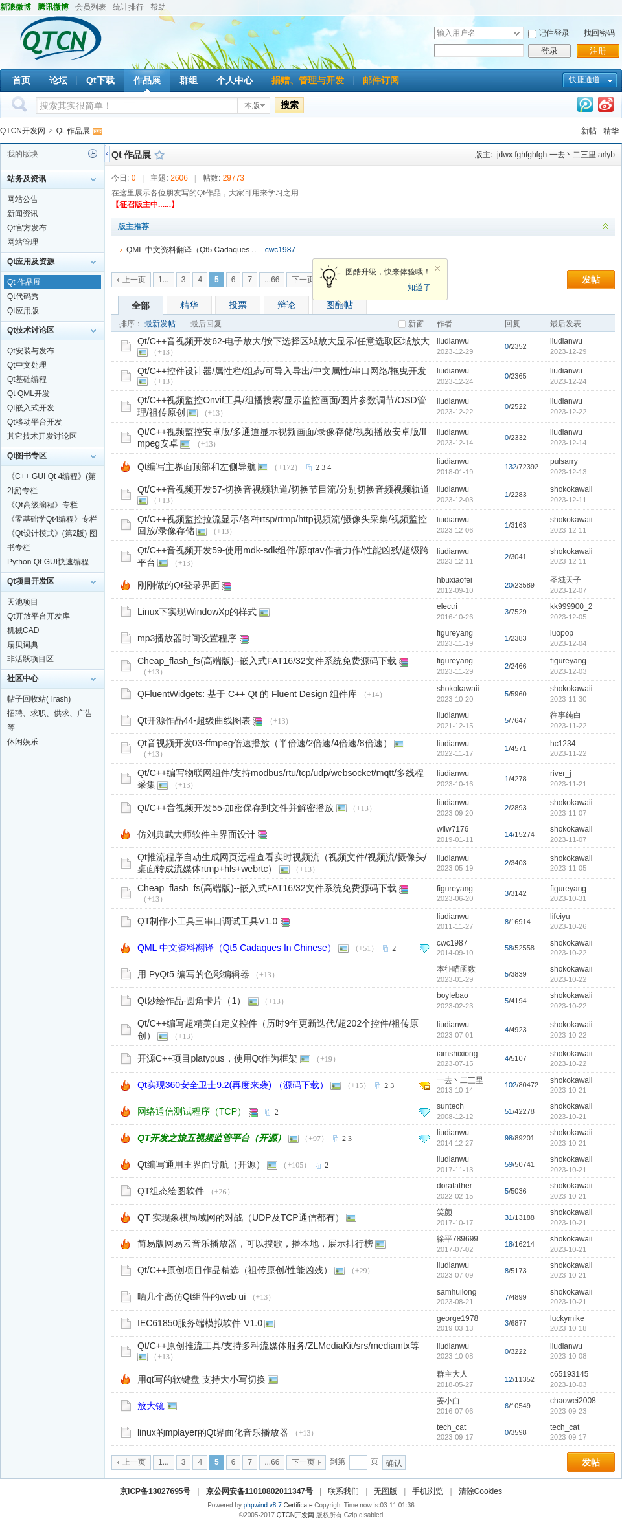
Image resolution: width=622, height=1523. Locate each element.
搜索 (290, 105)
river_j (560, 773)
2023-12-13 (568, 472)
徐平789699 (457, 1238)
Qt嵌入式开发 (30, 407)
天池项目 (22, 601)
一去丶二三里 (572, 154)
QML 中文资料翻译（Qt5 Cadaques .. (191, 249)
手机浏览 (427, 1491)
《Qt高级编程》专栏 (42, 504)
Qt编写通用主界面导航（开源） (201, 1164)
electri (447, 606)
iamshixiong (457, 1053)
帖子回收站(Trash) (39, 699)
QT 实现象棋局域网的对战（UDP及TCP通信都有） (240, 1217)
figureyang (455, 633)
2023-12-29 (568, 351)
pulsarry (564, 461)
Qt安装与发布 (30, 350)
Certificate (297, 1505)
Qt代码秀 (23, 296)
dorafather (454, 1185)
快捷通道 (584, 79)
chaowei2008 (573, 1400)
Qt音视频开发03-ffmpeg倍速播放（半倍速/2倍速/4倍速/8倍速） (264, 743)
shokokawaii (571, 489)
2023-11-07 (568, 813)
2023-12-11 (568, 500)
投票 (238, 305)
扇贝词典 (22, 644)
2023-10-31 (568, 898)
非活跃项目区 (30, 658)
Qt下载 (100, 80)
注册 (598, 51)
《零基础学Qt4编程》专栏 (52, 519)
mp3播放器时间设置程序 (186, 638)
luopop (561, 633)
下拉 (517, 33)
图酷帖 (339, 305)
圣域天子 (565, 579)
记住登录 (554, 33)
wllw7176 (452, 829)
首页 (21, 80)
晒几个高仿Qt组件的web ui (191, 1296)
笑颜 (444, 1212)
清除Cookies (480, 1491)
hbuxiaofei (454, 579)
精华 (611, 130)
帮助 (158, 7)
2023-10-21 (568, 1090)
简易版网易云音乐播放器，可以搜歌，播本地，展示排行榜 (255, 1243)
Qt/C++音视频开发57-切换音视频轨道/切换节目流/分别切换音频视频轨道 (283, 489)
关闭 (437, 268)
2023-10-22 (568, 953)
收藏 (159, 155)
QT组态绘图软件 (170, 1191)
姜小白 (448, 1400)
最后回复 (206, 323)
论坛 (58, 80)
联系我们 (343, 1491)
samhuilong (456, 1291)
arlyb (606, 154)
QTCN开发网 (22, 130)
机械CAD (23, 630)
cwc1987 (280, 249)
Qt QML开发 (28, 393)
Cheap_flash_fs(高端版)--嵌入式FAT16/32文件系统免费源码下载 (267, 661)
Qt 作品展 (73, 130)
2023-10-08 (568, 1356)
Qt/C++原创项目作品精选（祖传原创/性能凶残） (234, 1270)
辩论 (286, 305)
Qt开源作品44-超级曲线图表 (194, 720)
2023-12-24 (568, 381)
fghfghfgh (530, 154)
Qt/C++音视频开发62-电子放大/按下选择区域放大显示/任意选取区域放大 (283, 341)
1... (163, 279)
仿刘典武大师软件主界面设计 (196, 834)
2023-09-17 (568, 1437)
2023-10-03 (568, 1384)
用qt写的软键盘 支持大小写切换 (201, 1379)
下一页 (303, 279)
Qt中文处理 (27, 365)
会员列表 (90, 7)
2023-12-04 (568, 643)
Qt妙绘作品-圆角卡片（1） (191, 1000)
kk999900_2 (571, 606)
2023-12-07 (568, 590)
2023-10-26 (568, 926)
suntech (450, 1106)
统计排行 (128, 7)
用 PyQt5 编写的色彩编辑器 (193, 974)
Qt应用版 (23, 310)
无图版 (385, 1491)
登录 (549, 51)
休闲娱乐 (22, 741)
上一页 (134, 279)
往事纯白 (565, 715)
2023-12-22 (568, 412)
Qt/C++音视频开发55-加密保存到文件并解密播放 (235, 808)
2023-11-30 (568, 699)
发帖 (591, 279)
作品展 (147, 80)
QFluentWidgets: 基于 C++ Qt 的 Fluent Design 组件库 (247, 694)
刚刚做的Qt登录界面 (178, 585)
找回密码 (599, 33)
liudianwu (453, 341)
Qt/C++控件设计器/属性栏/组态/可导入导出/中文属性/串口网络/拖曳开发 (281, 371)
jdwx (505, 154)
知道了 (419, 287)
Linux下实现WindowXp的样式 (197, 611)
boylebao (452, 995)
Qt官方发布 (27, 227)
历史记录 (92, 153)
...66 (271, 279)
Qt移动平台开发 (34, 422)
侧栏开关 (107, 153)
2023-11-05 (568, 868)
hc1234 (562, 743)
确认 (394, 1463)
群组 (188, 80)
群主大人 (452, 1374)
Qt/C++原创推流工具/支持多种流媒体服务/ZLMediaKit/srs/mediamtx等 (278, 1345)
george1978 (457, 1318)
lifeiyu (560, 916)
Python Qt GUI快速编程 (48, 561)
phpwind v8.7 (263, 1505)
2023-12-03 (568, 671)
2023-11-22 (568, 725)
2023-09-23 (568, 1411)
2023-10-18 (568, 1328)
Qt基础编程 (27, 379)
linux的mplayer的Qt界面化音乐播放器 (212, 1432)
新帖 (589, 130)
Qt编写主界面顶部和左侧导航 (196, 466)
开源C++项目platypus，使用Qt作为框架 (217, 1058)
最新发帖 (160, 323)
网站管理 (22, 242)
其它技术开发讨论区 (42, 436)
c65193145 (569, 1374)
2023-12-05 (568, 617)
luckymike (567, 1318)
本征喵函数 (456, 968)
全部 (141, 305)
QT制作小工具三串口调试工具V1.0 (207, 921)
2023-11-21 (568, 784)
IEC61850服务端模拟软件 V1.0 (199, 1323)
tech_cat (451, 1427)
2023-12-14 (568, 443)
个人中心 (234, 80)
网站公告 (22, 199)
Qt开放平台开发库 (38, 616)
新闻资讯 (22, 213)
